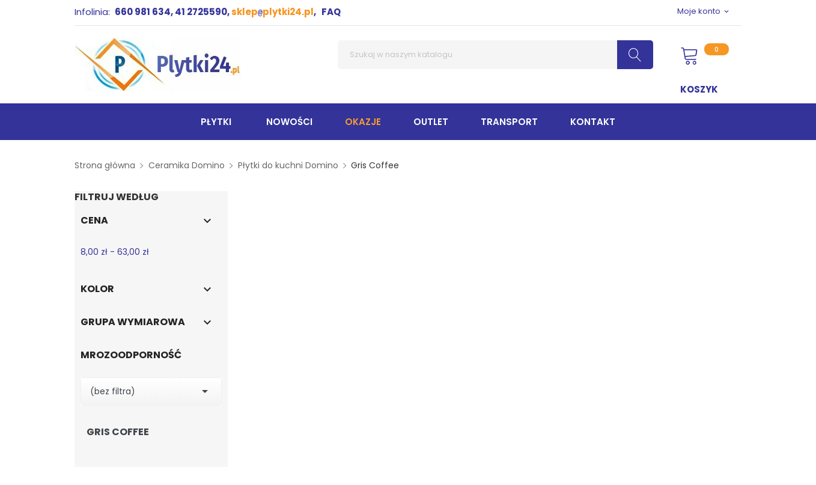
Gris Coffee (118, 432)
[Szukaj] (495, 54)
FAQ (331, 11)
